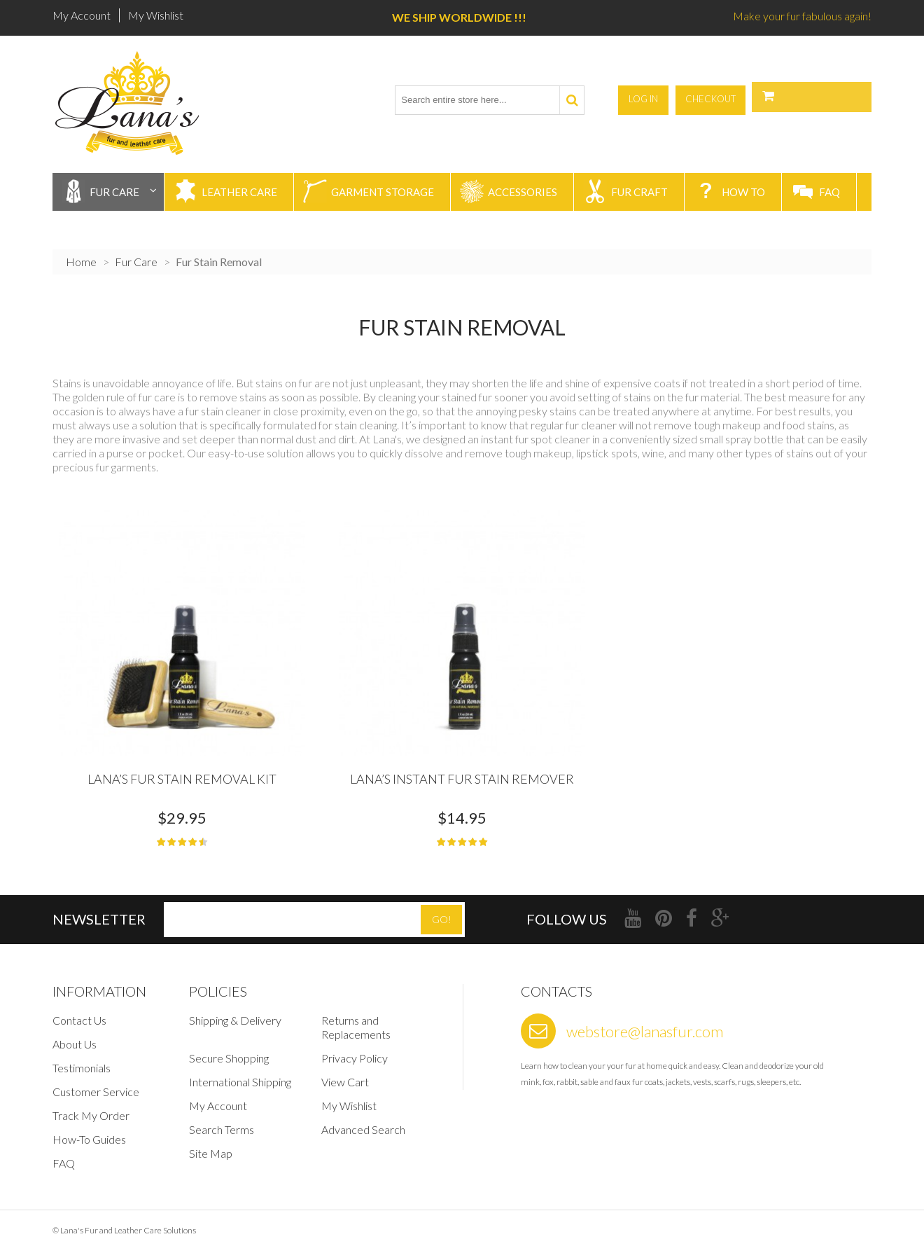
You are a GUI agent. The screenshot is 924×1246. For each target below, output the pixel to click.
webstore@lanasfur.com (644, 1023)
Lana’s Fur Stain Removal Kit (182, 771)
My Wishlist (155, 15)
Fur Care (136, 258)
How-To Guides (89, 1131)
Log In (731, 98)
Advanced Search (363, 1121)
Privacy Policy (354, 1050)
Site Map (210, 1145)
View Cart (345, 1074)
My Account (81, 15)
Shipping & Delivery (235, 1012)
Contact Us (79, 1012)
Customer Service (95, 1084)
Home (81, 258)
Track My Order (91, 1107)
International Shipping (240, 1074)
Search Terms (221, 1121)
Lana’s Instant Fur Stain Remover (462, 771)
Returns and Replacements (356, 1019)
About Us (74, 1036)
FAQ (63, 1155)
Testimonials (81, 1060)
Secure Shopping (229, 1050)
